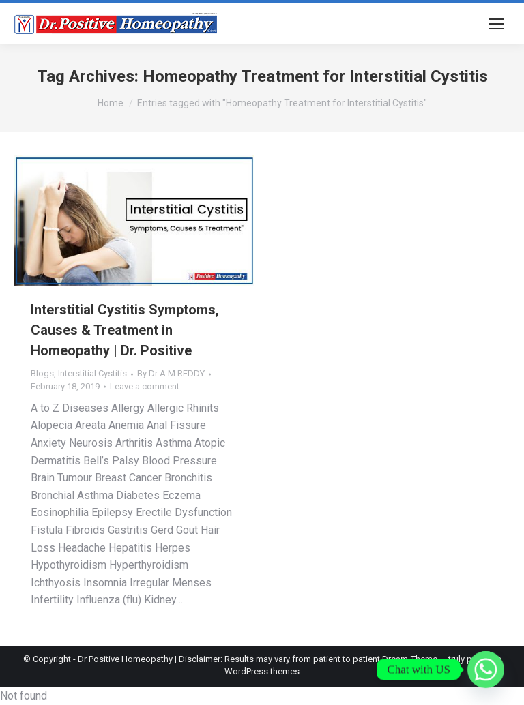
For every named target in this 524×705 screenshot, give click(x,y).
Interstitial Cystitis (92, 373)
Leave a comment (144, 386)
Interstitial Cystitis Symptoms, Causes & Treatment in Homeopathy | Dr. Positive (125, 330)
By (171, 373)
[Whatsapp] (485, 669)
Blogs (42, 373)
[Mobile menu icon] (496, 24)
